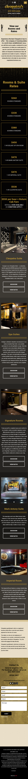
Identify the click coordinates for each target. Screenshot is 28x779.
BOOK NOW (13, 284)
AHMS (16, 775)
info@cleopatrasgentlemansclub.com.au (14, 680)
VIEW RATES (14, 290)
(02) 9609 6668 (14, 11)
